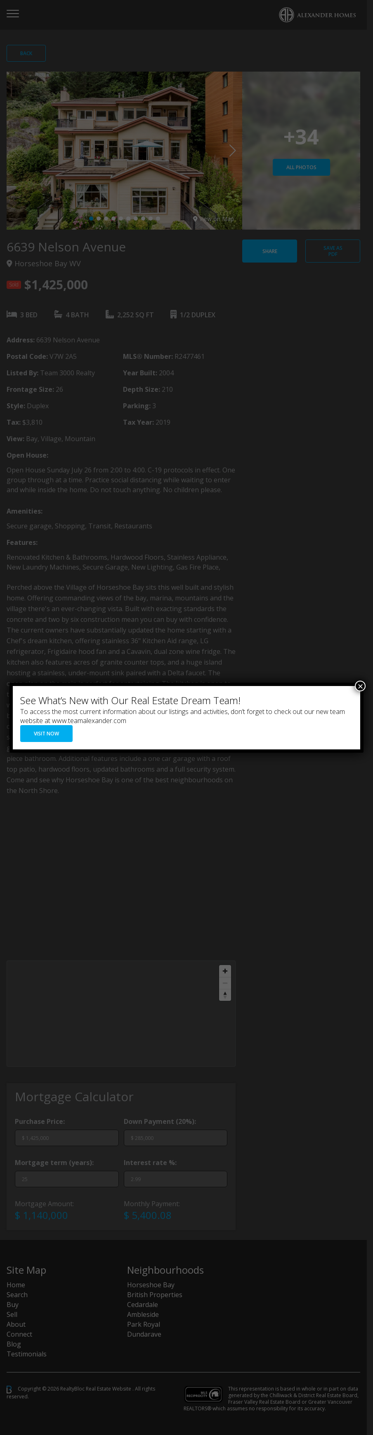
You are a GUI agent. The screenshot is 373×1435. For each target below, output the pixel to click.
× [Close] (360, 686)
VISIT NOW (46, 733)
